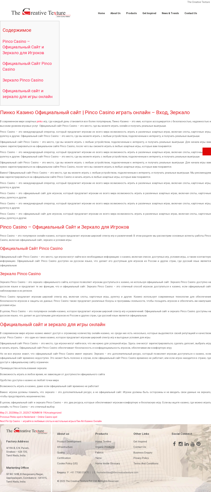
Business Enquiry (142, 452)
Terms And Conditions (145, 463)
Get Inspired (149, 13)
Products (131, 13)
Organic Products (105, 447)
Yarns (98, 458)
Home (101, 13)
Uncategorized (53, 412)
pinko (40, 121)
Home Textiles (103, 441)
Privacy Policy (141, 458)
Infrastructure (65, 447)
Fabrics (99, 452)
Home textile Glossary (107, 463)
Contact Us (191, 13)
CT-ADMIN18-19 (37, 412)
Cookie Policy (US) (67, 463)
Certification (64, 458)
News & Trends (170, 13)
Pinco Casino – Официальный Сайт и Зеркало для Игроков (23, 47)
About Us (115, 13)
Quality (61, 452)
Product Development (69, 441)
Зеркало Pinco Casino (23, 80)
